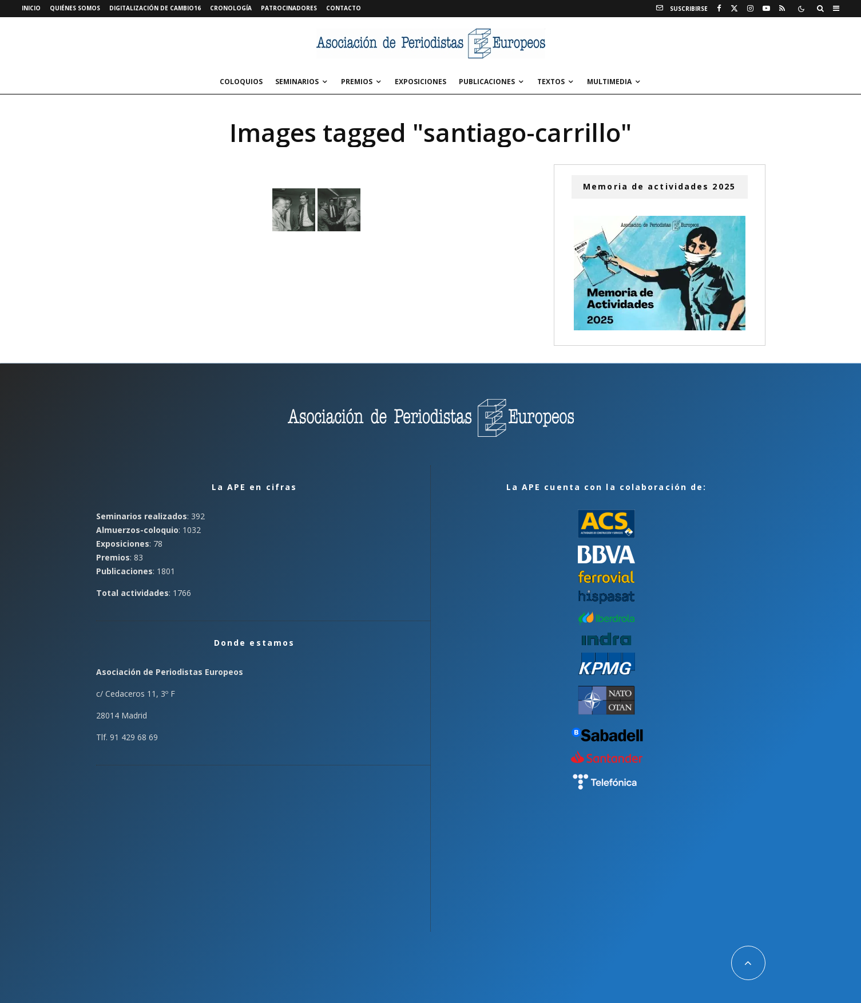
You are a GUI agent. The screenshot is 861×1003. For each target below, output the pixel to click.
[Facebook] (719, 8)
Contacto (343, 8)
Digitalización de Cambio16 (155, 8)
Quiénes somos (75, 8)
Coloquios (241, 81)
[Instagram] (750, 8)
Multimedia (609, 81)
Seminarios (297, 81)
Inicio (31, 8)
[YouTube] (766, 8)
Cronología (231, 8)
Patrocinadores (289, 8)
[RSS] (782, 8)
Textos (551, 81)
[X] (734, 8)
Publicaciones (487, 81)
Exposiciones (420, 81)
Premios (356, 81)
